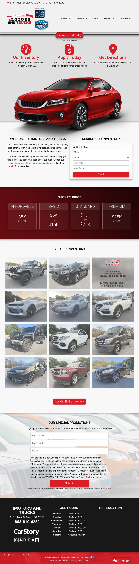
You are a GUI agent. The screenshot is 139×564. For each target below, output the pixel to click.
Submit (69, 483)
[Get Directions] (113, 56)
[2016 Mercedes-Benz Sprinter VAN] (113, 339)
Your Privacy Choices (85, 557)
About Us (12, 555)
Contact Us (19, 555)
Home (6, 555)
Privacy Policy (85, 477)
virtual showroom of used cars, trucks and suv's (30, 163)
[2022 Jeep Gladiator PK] (26, 273)
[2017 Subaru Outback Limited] (69, 306)
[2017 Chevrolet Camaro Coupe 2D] (26, 306)
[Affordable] (22, 216)
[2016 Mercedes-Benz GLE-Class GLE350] (69, 339)
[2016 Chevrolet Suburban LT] (69, 372)
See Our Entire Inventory (69, 401)
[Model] (101, 157)
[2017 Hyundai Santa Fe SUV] (113, 306)
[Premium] (116, 216)
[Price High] (101, 168)
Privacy (105, 488)
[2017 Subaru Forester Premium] (113, 273)
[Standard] (85, 216)
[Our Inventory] (26, 56)
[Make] (101, 152)
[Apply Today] (69, 56)
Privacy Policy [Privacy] (27, 555)
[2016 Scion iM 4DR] (26, 372)
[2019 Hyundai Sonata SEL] (69, 273)
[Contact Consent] (31, 460)
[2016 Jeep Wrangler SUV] (26, 339)
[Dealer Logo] (20, 18)
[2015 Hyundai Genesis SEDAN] (113, 372)
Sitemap (73, 557)
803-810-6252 (56, 2)
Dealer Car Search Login (52, 557)
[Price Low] (101, 163)
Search (101, 174)
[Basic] (53, 216)
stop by (11, 166)
